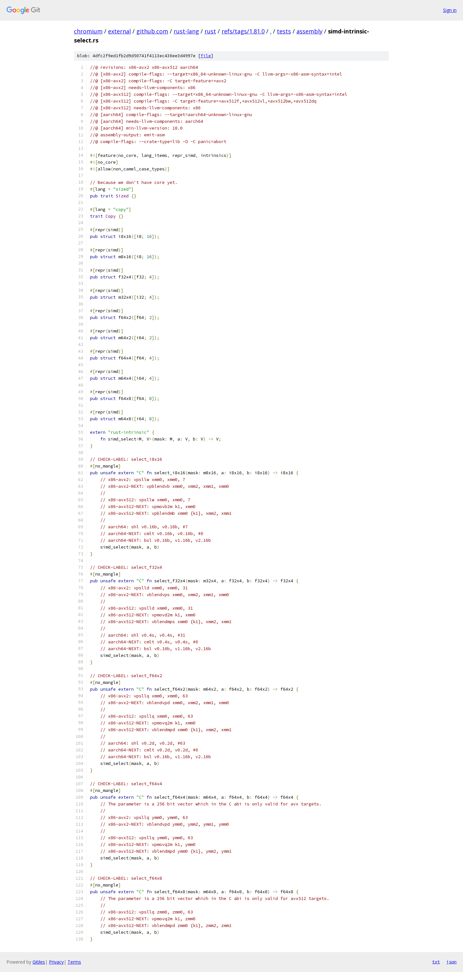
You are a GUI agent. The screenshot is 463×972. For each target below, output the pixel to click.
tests (284, 31)
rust (210, 31)
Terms (74, 962)
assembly (309, 31)
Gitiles (38, 962)
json (451, 962)
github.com (152, 31)
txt (436, 962)
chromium (88, 31)
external (119, 31)
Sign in (450, 10)
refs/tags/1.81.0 (243, 31)
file (206, 56)
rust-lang (186, 31)
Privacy (56, 962)
